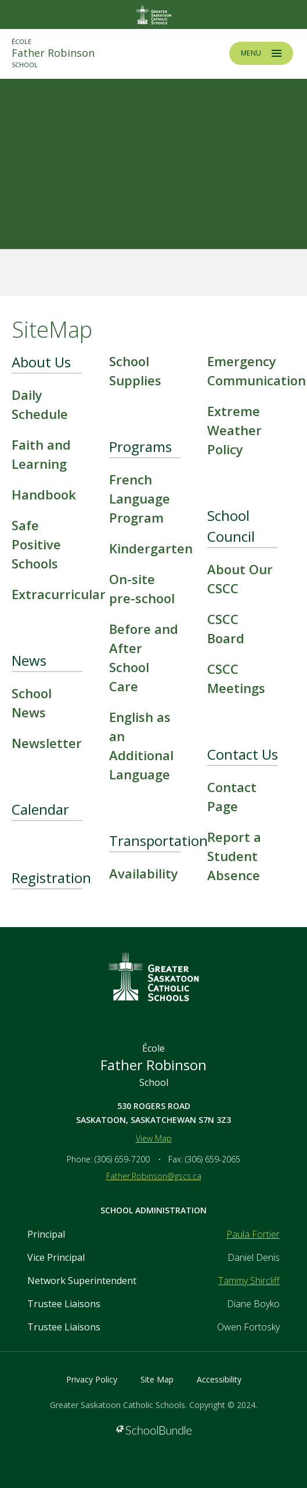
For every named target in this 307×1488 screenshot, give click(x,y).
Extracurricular (59, 594)
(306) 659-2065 (212, 1159)
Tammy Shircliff (249, 1280)
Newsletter (47, 743)
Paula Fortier (253, 1234)
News (29, 660)
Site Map (157, 1379)
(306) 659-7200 (122, 1159)
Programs (140, 446)
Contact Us (242, 754)
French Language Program (139, 498)
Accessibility (219, 1379)
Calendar (40, 809)
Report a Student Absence (234, 856)
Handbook (44, 494)
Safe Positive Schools (36, 544)
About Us (41, 361)
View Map (154, 1138)
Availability (143, 873)
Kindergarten (151, 548)
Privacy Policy (91, 1379)
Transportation (158, 840)
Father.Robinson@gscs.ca (153, 1175)
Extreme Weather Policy (234, 430)
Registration (51, 877)
